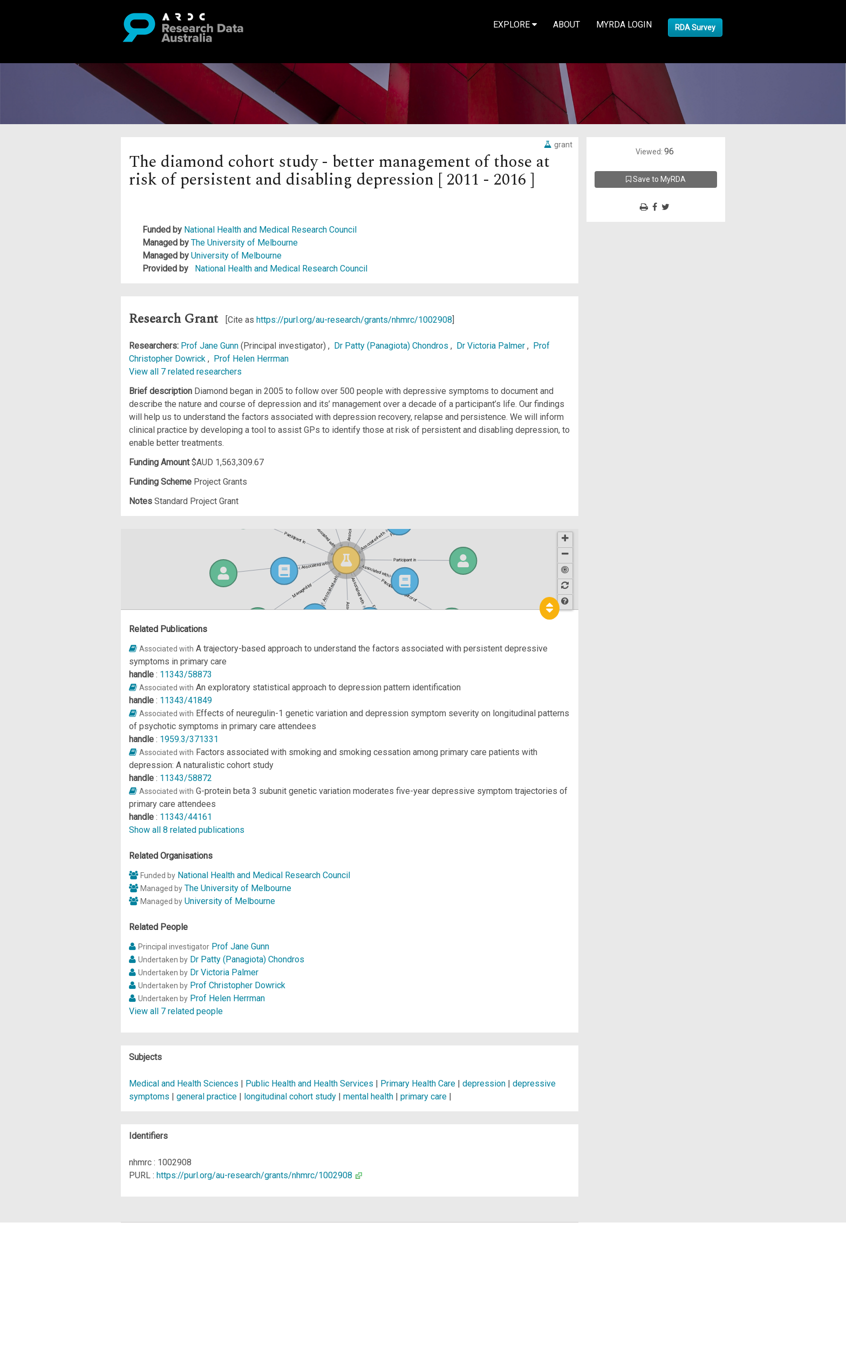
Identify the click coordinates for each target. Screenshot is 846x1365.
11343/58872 (186, 778)
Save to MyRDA (656, 179)
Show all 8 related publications (186, 830)
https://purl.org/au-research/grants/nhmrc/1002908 (354, 320)
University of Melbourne (236, 255)
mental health (368, 1096)
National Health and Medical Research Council (270, 230)
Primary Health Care (419, 1083)
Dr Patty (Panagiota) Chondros (392, 346)
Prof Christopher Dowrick (237, 985)
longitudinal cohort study (290, 1096)
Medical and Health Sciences (185, 1083)
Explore (515, 24)
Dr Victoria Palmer (491, 346)
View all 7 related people (176, 1011)
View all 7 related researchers (185, 371)
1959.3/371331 (189, 739)
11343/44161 (186, 817)
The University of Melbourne (244, 242)
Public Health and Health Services (310, 1083)
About (566, 24)
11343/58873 (186, 674)
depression (484, 1083)
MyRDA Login (624, 24)
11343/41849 (186, 700)
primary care (423, 1096)
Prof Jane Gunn (211, 346)
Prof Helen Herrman (251, 359)
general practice (206, 1096)
